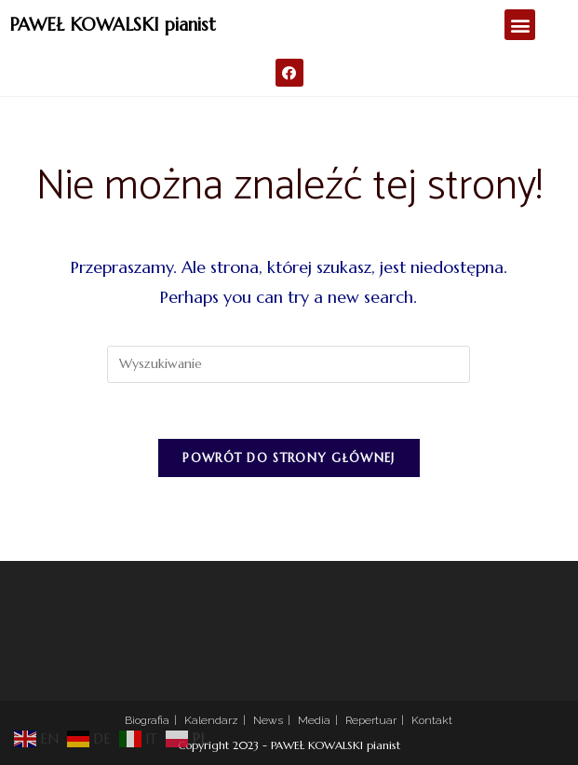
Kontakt (431, 720)
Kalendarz (211, 720)
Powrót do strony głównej (288, 458)
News (268, 720)
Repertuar (371, 720)
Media (314, 720)
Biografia (147, 720)
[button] (519, 24)
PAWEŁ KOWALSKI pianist (112, 24)
